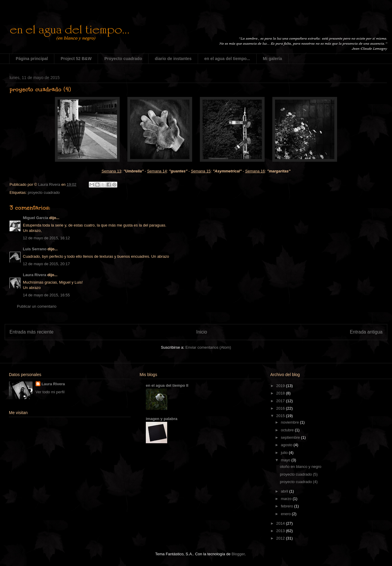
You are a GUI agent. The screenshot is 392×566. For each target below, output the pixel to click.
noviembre (290, 422)
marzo (287, 498)
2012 (281, 538)
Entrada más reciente (31, 331)
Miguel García (35, 218)
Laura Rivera (34, 275)
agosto (287, 445)
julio (285, 452)
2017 (281, 401)
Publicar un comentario (36, 306)
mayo (286, 460)
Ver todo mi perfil (50, 392)
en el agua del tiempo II (167, 385)
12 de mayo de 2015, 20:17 (46, 264)
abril (285, 491)
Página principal (32, 58)
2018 (281, 393)
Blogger (238, 554)
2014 (281, 523)
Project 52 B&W (76, 58)
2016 (281, 408)
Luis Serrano (34, 249)
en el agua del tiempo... (227, 58)
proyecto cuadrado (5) (298, 474)
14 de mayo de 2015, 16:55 (46, 295)
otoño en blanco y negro (300, 466)
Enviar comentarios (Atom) (208, 347)
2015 (281, 416)
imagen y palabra (161, 418)
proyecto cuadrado (44, 192)
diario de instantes (173, 58)
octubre (288, 430)
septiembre (291, 437)
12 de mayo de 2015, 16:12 (46, 238)
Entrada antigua (366, 331)
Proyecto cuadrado (123, 58)
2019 (281, 385)
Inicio (201, 331)
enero (286, 514)
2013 (281, 531)
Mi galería (272, 58)
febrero (287, 506)
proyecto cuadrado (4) (298, 481)
